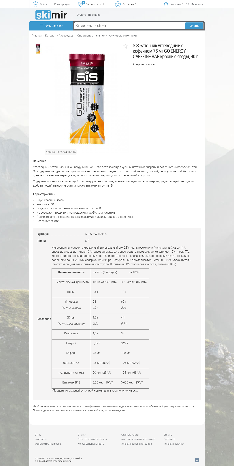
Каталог (50, 35)
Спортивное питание (91, 35)
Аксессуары (66, 35)
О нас (38, 434)
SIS (87, 241)
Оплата (81, 14)
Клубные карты (130, 434)
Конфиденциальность (91, 443)
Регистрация (62, 4)
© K (53, 461)
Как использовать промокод (138, 439)
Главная (37, 35)
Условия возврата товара (136, 443)
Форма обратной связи (48, 443)
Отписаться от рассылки (92, 439)
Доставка (94, 14)
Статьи (82, 434)
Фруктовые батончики (122, 35)
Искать (194, 26)
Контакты (41, 439)
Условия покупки (174, 443)
